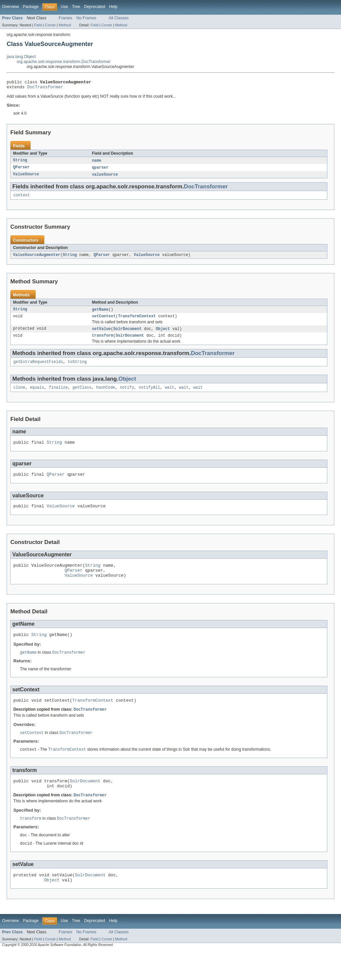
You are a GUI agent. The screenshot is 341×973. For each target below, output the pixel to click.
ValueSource (26, 177)
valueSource (105, 177)
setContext (104, 321)
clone (19, 394)
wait (169, 394)
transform (102, 341)
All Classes (119, 18)
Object (163, 334)
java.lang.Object (21, 56)
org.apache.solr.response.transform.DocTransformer (64, 61)
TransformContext (137, 321)
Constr (50, 25)
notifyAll (149, 394)
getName (100, 313)
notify (127, 394)
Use (64, 6)
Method (65, 25)
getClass (82, 394)
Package (31, 6)
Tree (76, 6)
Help (113, 6)
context (21, 198)
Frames (65, 18)
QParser (21, 170)
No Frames (86, 18)
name (96, 162)
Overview (10, 6)
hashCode (105, 394)
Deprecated (94, 6)
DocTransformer (45, 89)
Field (38, 25)
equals (37, 394)
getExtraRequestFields (38, 368)
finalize (58, 394)
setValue (101, 334)
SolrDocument (127, 334)
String (20, 162)
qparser (100, 170)
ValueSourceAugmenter (36, 258)
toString (77, 368)
